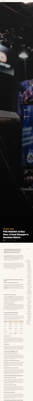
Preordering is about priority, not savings (30, 298)
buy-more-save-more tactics (18, 374)
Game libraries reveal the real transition (29, 321)
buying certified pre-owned (15, 366)
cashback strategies (17, 359)
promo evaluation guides (9, 350)
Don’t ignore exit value (29, 311)
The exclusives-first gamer (30, 306)
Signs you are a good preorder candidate (29, 300)
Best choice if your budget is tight (30, 326)
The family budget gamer (29, 308)
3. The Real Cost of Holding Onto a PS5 (29, 288)
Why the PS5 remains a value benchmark (29, 278)
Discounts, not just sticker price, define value (30, 290)
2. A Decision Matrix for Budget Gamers (29, 281)
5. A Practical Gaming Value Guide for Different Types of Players (29, 304)
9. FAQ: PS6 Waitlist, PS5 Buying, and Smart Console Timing (29, 333)
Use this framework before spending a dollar (30, 284)
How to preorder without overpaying (30, 302)
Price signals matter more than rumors (30, 318)
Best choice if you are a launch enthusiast (30, 331)
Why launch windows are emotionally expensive (29, 276)
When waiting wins (30, 286)
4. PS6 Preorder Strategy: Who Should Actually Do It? (29, 296)
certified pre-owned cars (19, 319)
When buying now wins (29, 285)
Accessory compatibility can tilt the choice (30, 323)
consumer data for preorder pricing (14, 391)
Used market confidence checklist (29, 315)
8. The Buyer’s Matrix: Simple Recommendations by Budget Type (29, 325)
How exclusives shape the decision (30, 280)
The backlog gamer (30, 305)
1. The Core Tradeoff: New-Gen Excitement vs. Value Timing (29, 273)
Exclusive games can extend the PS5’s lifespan (29, 294)
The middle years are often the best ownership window (30, 313)
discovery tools (12, 398)
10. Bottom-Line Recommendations (28, 335)
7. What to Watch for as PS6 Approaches (29, 317)
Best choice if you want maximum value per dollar (30, 329)
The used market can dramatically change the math (29, 292)
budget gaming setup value (14, 261)
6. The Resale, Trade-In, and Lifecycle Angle (29, 309)
